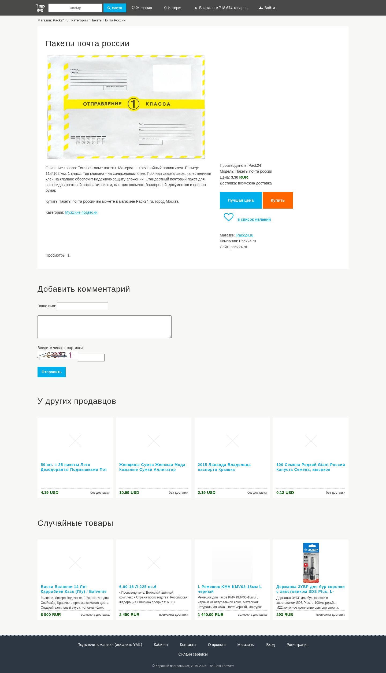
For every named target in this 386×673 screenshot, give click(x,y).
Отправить (52, 372)
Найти (114, 8)
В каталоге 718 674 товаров (220, 8)
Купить (278, 200)
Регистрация (298, 644)
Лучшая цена (241, 200)
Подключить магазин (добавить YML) (109, 644)
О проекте (217, 644)
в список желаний (245, 219)
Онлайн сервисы (193, 654)
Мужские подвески (81, 212)
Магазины (246, 644)
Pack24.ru (244, 235)
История (173, 8)
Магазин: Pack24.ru (53, 20)
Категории (79, 20)
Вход (270, 644)
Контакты (188, 644)
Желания (142, 8)
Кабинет (161, 644)
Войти (267, 8)
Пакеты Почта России (108, 20)
